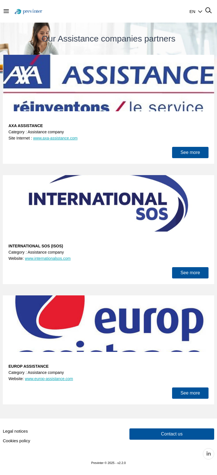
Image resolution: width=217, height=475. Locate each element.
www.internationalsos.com (48, 258)
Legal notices (15, 431)
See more (190, 152)
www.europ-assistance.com (49, 378)
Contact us (172, 434)
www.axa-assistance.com (55, 138)
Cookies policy (16, 440)
